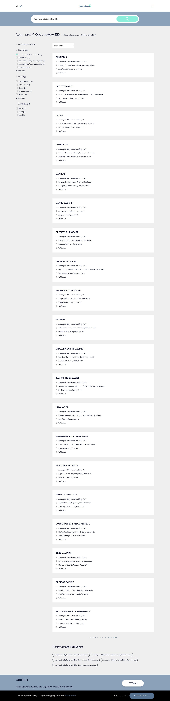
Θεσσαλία (91, 357)
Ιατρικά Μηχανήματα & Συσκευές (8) (32, 64)
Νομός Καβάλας (78, 590)
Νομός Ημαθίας (76, 240)
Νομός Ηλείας (75, 561)
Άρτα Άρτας (62, 211)
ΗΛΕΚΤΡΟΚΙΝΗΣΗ (64, 86)
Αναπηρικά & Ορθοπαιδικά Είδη (69, 61)
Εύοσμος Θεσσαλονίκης (67, 415)
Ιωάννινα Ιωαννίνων (65, 124)
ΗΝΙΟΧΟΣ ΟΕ (62, 407)
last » (115, 637)
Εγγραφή (132, 683)
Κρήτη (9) (22, 88)
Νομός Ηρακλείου (82, 65)
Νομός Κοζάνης (80, 532)
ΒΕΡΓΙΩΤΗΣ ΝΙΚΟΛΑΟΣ (67, 232)
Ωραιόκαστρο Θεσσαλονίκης (68, 269)
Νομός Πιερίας (77, 182)
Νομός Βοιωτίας (78, 328)
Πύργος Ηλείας (63, 561)
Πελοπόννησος (90, 444)
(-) (17, 54)
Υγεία (84, 61)
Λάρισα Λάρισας (64, 503)
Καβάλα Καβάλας (64, 590)
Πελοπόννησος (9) (25, 91)
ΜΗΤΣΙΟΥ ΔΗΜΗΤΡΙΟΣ (66, 495)
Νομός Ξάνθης (75, 619)
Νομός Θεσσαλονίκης (86, 94)
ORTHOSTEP (62, 144)
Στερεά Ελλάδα (90, 328)
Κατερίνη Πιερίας (64, 182)
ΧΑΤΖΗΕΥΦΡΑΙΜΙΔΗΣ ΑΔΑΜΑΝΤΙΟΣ (73, 611)
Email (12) (22, 111)
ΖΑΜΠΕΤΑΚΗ (62, 57)
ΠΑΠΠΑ (59, 115)
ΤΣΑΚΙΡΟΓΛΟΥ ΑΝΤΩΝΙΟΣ (68, 290)
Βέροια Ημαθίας (64, 240)
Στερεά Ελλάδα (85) (26, 81)
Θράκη (84, 619)
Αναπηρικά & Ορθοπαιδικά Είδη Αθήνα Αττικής (119, 660)
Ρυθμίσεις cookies (120, 696)
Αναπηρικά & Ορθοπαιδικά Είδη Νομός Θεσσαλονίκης (111, 655)
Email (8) (22, 115)
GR (17, 6)
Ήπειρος (91, 124)
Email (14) (22, 108)
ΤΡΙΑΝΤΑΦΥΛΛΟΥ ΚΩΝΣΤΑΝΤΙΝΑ (72, 436)
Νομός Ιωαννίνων (80, 124)
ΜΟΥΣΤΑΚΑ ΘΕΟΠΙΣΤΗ (67, 465)
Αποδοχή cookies (142, 696)
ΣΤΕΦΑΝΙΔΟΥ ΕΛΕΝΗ (66, 261)
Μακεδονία (99, 94)
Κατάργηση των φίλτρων (27, 44)
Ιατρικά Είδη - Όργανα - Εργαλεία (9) (32, 60)
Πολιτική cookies (70, 696)
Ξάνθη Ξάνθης (63, 619)
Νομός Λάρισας (76, 503)
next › (110, 637)
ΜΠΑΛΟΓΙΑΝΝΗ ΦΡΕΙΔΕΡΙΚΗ (70, 349)
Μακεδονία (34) (24, 84)
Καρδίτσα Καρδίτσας (65, 357)
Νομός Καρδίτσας (80, 357)
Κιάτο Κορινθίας (64, 444)
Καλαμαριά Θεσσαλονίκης (67, 94)
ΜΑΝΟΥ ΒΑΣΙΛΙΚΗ (64, 203)
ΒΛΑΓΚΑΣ (60, 174)
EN (21, 6)
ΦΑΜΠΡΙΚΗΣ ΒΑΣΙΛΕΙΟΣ (67, 378)
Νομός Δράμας (75, 299)
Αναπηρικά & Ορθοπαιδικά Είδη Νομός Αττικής (71, 655)
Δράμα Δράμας (63, 299)
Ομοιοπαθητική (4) (25, 67)
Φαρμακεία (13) (24, 57)
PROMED (60, 319)
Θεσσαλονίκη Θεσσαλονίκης (68, 386)
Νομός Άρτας (72, 211)
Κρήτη (92, 65)
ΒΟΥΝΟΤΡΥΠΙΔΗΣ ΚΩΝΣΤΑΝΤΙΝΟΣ (73, 524)
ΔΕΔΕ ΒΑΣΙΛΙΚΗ (64, 553)
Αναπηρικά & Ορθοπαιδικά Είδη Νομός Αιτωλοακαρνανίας (75, 665)
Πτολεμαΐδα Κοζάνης (65, 532)
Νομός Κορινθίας (77, 444)
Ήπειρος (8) (23, 94)
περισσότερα (20, 71)
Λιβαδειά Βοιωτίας (64, 328)
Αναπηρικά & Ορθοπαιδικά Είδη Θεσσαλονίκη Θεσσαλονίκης (76, 660)
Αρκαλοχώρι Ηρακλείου (66, 65)
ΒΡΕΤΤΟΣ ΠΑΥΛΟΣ (65, 582)
